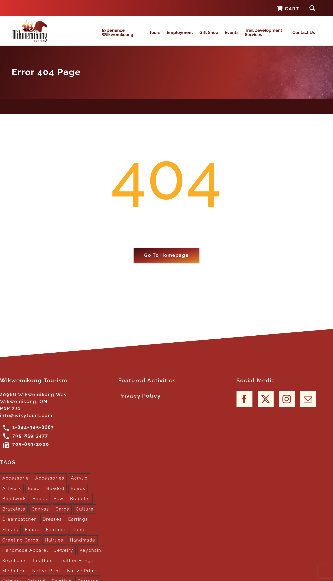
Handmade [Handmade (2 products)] (83, 543)
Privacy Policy (139, 399)
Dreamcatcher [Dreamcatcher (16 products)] (19, 523)
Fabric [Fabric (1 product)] (32, 533)
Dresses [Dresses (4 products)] (52, 523)
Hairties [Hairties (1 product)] (54, 543)
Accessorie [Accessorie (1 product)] (15, 481)
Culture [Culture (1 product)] (85, 512)
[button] (312, 8)
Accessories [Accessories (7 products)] (49, 481)
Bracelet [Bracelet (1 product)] (80, 502)
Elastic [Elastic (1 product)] (10, 533)
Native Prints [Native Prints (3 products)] (82, 574)
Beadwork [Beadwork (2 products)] (14, 502)
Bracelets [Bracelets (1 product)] (13, 512)
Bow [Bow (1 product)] (59, 502)
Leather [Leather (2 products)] (42, 564)
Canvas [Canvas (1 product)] (40, 512)
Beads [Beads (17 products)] (78, 492)
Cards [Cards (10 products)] (62, 512)
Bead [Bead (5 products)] (34, 492)
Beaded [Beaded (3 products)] (55, 492)
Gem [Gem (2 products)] (78, 533)
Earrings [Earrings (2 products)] (78, 523)
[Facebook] (244, 403)
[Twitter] (266, 403)
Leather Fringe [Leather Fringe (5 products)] (76, 564)
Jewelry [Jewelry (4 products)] (63, 553)
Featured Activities (147, 384)
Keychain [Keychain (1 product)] (91, 553)
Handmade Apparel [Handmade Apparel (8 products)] (25, 553)
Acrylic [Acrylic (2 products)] (79, 481)
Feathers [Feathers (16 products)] (56, 533)
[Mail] (308, 403)
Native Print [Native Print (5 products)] (46, 574)
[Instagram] (287, 403)
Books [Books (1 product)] (39, 502)
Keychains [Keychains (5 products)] (14, 564)
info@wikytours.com (26, 419)
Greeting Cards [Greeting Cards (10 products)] (20, 543)
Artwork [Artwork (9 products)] (11, 492)
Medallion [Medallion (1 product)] (14, 574)
